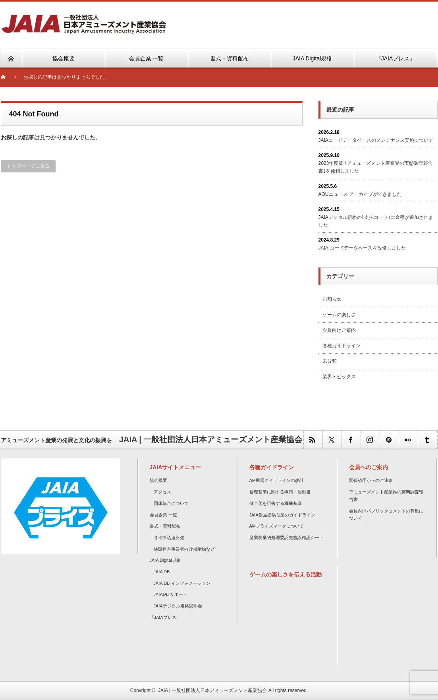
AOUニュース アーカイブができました (359, 194)
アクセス (162, 491)
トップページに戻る (28, 166)
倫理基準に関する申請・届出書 (280, 491)
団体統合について (171, 503)
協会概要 (158, 480)
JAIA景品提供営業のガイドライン (282, 514)
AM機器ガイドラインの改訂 (276, 480)
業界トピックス (339, 376)
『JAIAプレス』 (165, 617)
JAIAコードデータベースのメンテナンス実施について (375, 140)
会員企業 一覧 (163, 514)
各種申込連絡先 (169, 537)
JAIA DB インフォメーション (182, 583)
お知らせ (332, 299)
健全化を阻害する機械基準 (275, 503)
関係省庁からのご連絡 (371, 480)
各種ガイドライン (341, 345)
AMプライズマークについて (276, 526)
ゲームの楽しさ (339, 314)
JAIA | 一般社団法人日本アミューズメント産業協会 (212, 690)
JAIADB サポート (171, 594)
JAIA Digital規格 (165, 560)
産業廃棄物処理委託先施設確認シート (286, 537)
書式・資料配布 (165, 526)
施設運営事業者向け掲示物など (184, 549)
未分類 (329, 361)
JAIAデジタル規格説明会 (178, 605)
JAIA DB (162, 571)
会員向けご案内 (339, 330)
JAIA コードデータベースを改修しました (362, 248)
